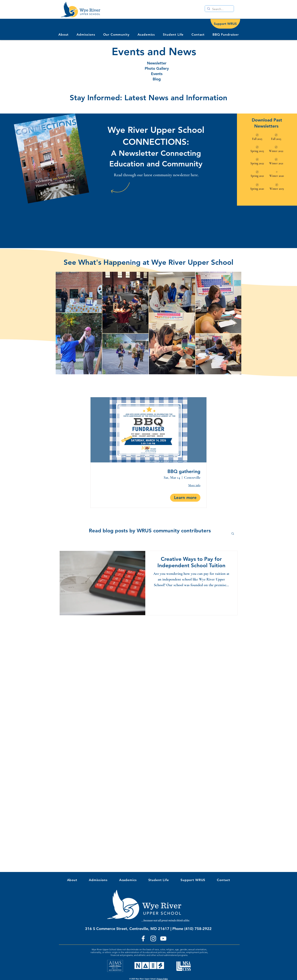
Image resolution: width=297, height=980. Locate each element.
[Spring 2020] (257, 187)
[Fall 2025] (257, 137)
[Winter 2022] (276, 149)
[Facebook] (143, 938)
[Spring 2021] (257, 174)
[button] (116, 34)
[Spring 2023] (257, 149)
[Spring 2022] (257, 161)
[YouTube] (163, 938)
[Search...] (219, 9)
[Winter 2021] (276, 161)
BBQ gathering (183, 471)
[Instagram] (153, 938)
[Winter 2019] (276, 187)
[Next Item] (235, 323)
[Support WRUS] (225, 24)
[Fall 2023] (276, 137)
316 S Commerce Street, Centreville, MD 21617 (127, 928)
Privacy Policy (162, 979)
